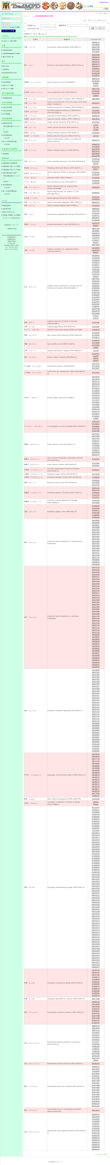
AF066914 (96, 340)
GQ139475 (96, 833)
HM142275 (96, 928)
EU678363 (96, 1053)
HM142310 (96, 953)
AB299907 (96, 653)
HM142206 (96, 891)
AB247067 (96, 543)
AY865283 (96, 1051)
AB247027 (96, 577)
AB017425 (96, 89)
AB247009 (96, 691)
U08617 (96, 169)
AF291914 (96, 470)
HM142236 (96, 907)
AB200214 (96, 233)
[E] (33, 36)
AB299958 (96, 739)
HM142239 (96, 914)
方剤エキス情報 (8, 88)
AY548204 (96, 1071)
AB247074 (96, 707)
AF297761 (96, 428)
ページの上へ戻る (101, 1154)
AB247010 (96, 693)
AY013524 (96, 1037)
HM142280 (96, 939)
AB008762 (96, 1114)
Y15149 (96, 350)
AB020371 (96, 59)
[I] (41, 36)
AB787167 (96, 972)
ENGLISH (104, 2)
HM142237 (96, 909)
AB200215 (96, 250)
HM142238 (96, 911)
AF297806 (96, 431)
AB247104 (96, 618)
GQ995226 (96, 1147)
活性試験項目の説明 (10, 173)
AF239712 (96, 977)
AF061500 (96, 746)
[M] (49, 36)
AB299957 (96, 737)
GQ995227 (96, 1149)
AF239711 (96, 810)
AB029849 (96, 756)
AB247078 (96, 595)
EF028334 (96, 1128)
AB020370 (96, 57)
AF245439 (96, 799)
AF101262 (96, 172)
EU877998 (96, 1016)
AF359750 (96, 982)
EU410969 (96, 297)
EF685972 (96, 986)
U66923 (96, 360)
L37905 (95, 130)
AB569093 (96, 235)
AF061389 (96, 513)
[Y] (74, 36)
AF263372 (96, 353)
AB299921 (96, 732)
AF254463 (96, 205)
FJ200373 (95, 450)
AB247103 (96, 616)
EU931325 (96, 1133)
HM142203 (96, 884)
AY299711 (96, 215)
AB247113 (96, 721)
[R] (59, 36)
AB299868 (96, 639)
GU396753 (96, 872)
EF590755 (96, 293)
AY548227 (96, 240)
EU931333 (96, 1135)
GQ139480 (96, 844)
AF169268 (96, 258)
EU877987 (96, 1083)
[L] (47, 36)
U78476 (96, 318)
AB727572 (96, 386)
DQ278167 (96, 279)
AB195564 (96, 763)
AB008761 (96, 1066)
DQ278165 (96, 245)
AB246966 (96, 523)
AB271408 (96, 436)
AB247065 (96, 539)
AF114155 (96, 485)
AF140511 (96, 337)
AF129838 (96, 391)
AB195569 (96, 773)
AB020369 (96, 55)
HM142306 (96, 944)
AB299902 (96, 562)
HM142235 (96, 904)
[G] (37, 36)
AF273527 (96, 368)
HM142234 (96, 902)
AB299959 (96, 742)
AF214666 (96, 343)
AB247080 (96, 600)
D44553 (96, 276)
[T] (63, 36)
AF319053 (96, 1033)
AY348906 (96, 445)
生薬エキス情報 (8, 85)
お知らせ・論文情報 (10, 41)
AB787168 (96, 975)
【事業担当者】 (12, 229)
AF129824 (96, 388)
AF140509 (96, 335)
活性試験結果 (7, 135)
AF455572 (96, 443)
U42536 (96, 136)
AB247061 (96, 530)
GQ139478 (96, 840)
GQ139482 (96, 849)
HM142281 (96, 941)
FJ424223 (95, 75)
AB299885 (96, 728)
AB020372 (96, 62)
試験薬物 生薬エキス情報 (11, 166)
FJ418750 (95, 495)
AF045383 (96, 480)
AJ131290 (95, 326)
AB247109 (96, 712)
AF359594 (96, 812)
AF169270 (96, 262)
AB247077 (96, 593)
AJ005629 (95, 477)
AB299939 (96, 564)
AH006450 (96, 116)
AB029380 (96, 99)
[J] (43, 36)
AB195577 (96, 789)
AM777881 (96, 793)
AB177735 (96, 761)
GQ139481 (96, 847)
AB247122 (96, 627)
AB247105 (96, 621)
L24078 (95, 85)
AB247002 (96, 675)
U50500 (96, 802)
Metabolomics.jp (8, 212)
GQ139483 (96, 851)
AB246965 (96, 520)
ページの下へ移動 (101, 13)
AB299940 (96, 658)
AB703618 (96, 1006)
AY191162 (96, 213)
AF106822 (96, 426)
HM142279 (96, 937)
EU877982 (96, 1130)
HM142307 (96, 946)
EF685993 (96, 993)
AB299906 (96, 651)
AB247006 (96, 684)
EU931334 (96, 1106)
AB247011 (96, 695)
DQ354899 (96, 156)
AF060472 (96, 510)
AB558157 (96, 42)
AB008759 (96, 1026)
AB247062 (96, 532)
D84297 (96, 252)
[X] (72, 36)
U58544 (96, 225)
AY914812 (96, 402)
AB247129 (96, 632)
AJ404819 (95, 459)
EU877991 (96, 1092)
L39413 (95, 1060)
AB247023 (96, 567)
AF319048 (96, 393)
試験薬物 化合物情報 (10, 163)
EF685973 (96, 819)
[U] (65, 36)
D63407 (96, 242)
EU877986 (96, 1080)
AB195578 (96, 791)
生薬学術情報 (7, 50)
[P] (55, 36)
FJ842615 (95, 497)
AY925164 (96, 1126)
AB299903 (96, 730)
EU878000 (96, 1097)
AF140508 (96, 333)
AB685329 (96, 144)
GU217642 (96, 854)
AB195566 (96, 768)
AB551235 (96, 488)
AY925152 (96, 1009)
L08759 (95, 164)
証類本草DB (7, 209)
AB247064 (96, 536)
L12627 (95, 125)
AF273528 (96, 372)
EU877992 (96, 1094)
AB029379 (96, 107)
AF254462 (96, 197)
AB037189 (96, 228)
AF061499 (96, 744)
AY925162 (96, 274)
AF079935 (96, 482)
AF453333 (96, 441)
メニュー (27, 16)
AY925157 (96, 1124)
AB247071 (96, 553)
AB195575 (96, 786)
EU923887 (96, 414)
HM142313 (96, 960)
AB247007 (96, 686)
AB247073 (96, 705)
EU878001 (96, 1099)
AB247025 (96, 572)
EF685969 (96, 984)
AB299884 (96, 725)
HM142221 (96, 895)
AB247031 (96, 586)
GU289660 (96, 858)
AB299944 (96, 667)
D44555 (96, 356)
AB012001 (96, 119)
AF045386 (96, 508)
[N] (51, 36)
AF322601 (96, 110)
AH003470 (96, 223)
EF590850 (96, 295)
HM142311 (96, 955)
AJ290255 (95, 180)
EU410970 (96, 299)
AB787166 (96, 970)
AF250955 (96, 345)
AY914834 (96, 404)
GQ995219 (96, 1142)
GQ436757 (96, 455)
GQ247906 (96, 309)
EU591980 (96, 73)
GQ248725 (96, 311)
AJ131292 (95, 267)
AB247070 (96, 550)
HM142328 (96, 965)
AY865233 (96, 1049)
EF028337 (96, 1076)
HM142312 (96, 958)
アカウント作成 (8, 31)
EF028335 (96, 1011)
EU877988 (96, 1085)
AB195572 (96, 779)
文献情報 (6, 69)
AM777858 (96, 999)
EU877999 (96, 1018)
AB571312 (96, 1030)
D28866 (96, 95)
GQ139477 (96, 837)
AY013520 (96, 397)
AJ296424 (95, 517)
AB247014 (96, 702)
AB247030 (96, 584)
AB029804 (96, 754)
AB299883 (96, 723)
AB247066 (96, 541)
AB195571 (96, 777)
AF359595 (96, 979)
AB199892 (96, 248)
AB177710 (96, 759)
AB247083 (96, 607)
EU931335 (96, 1022)
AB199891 (96, 231)
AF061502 (96, 751)
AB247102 (96, 557)
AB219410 (96, 1110)
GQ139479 (96, 842)
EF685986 (96, 991)
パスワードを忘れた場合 (10, 27)
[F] (35, 36)
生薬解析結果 (7, 98)
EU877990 (96, 1090)
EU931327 (96, 1020)
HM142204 (96, 886)
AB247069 (96, 548)
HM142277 (96, 932)
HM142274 (96, 925)
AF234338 (96, 177)
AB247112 (96, 718)
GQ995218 (96, 1140)
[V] (67, 36)
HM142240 (96, 916)
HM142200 (96, 877)
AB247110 (96, 714)
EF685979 (96, 989)
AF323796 (96, 112)
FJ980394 (95, 306)
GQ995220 (96, 1144)
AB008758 (96, 1002)
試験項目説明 (7, 123)
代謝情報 (6, 154)
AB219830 (96, 670)
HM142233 (96, 900)
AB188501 (96, 68)
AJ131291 (95, 238)
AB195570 (96, 775)
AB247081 (96, 602)
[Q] (57, 36)
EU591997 (96, 304)
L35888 (95, 418)
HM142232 (96, 898)
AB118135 (96, 377)
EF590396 (96, 281)
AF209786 (96, 81)
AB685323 (96, 208)
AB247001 (96, 672)
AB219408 (96, 1004)
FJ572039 (95, 51)
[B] (27, 36)
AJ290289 (95, 183)
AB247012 (96, 698)
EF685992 (96, 826)
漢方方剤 (6, 66)
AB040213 (96, 202)
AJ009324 (95, 329)
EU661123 (96, 409)
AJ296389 (95, 515)
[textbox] (78, 25)
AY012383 (96, 463)
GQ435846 (96, 452)
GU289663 (96, 865)
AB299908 (96, 655)
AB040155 (96, 91)
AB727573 (96, 438)
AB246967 (96, 525)
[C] (29, 36)
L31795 (95, 127)
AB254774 (96, 381)
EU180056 (96, 220)
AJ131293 (95, 322)
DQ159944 (96, 1073)
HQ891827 (96, 967)
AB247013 (96, 700)
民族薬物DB (7, 205)
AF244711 (96, 167)
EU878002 (96, 1101)
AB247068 (96, 546)
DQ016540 (96, 149)
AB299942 (96, 662)
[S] (61, 36)
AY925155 (96, 272)
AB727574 (96, 490)
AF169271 (96, 265)
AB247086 (96, 614)
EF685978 (96, 821)
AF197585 (96, 159)
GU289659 (96, 856)
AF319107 (96, 1035)
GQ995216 (96, 1137)
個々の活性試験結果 (10, 141)
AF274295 (96, 474)
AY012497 (96, 465)
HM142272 (96, 921)
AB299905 (96, 648)
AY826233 (96, 1044)
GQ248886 (96, 313)
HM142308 (96, 948)
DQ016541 (96, 151)
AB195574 (96, 784)
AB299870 (96, 644)
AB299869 (96, 641)
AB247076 (96, 590)
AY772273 (96, 400)
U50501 (96, 804)
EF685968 (96, 817)
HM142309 (96, 951)
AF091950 (96, 421)
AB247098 (96, 555)
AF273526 (96, 366)
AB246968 (96, 527)
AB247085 (96, 611)
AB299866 (96, 634)
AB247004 (96, 679)
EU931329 (96, 1056)
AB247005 (96, 682)
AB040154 (96, 79)
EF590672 (96, 290)
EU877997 (96, 1013)
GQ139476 (96, 835)
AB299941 (96, 660)
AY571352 (96, 71)
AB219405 (96, 1028)
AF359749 (96, 814)
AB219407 (96, 1069)
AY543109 (96, 448)
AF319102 (96, 395)
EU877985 (96, 1078)
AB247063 (96, 534)
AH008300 (96, 187)
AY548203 (96, 1039)
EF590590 (96, 288)
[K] (45, 36)
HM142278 (96, 934)
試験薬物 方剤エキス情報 (11, 169)
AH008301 (96, 193)
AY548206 (96, 1121)
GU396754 (96, 995)
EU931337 (96, 1058)
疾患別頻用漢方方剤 (10, 73)
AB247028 (96, 579)
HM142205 (96, 888)
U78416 (96, 316)
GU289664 (96, 867)
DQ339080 (96, 153)
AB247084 (96, 609)
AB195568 (96, 770)
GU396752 (96, 870)
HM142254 (96, 918)
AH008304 (96, 199)
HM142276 (96, 930)
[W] (69, 36)
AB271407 (96, 434)
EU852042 (96, 828)
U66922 (96, 358)
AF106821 (96, 424)
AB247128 (96, 630)
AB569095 (96, 255)
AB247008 (96, 688)
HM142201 (96, 879)
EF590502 (96, 286)
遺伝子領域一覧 (8, 57)
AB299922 (96, 735)
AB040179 (96, 140)
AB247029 (96, 581)
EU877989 (96, 1087)
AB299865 (96, 560)
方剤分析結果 (7, 110)
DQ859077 (96, 218)
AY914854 (96, 407)
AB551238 (96, 384)
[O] (53, 36)
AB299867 (96, 637)
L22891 (95, 347)
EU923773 (96, 411)
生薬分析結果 (7, 107)
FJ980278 (95, 796)
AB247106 (96, 623)
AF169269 (96, 260)
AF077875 (96, 364)
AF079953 (96, 502)
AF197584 (96, 93)
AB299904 (96, 646)
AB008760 (96, 1063)
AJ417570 (95, 211)
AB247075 (96, 709)
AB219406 (96, 1117)
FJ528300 (95, 416)
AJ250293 (95, 174)
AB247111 (96, 716)
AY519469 (96, 147)
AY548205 (96, 1119)
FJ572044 (95, 830)
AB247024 (96, 570)
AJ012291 (95, 161)
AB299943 (96, 665)
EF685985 (96, 823)
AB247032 (96, 588)
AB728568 (96, 45)
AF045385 (96, 506)
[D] (31, 36)
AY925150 (96, 269)
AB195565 (96, 766)
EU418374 (96, 302)
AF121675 (96, 807)
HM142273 (96, 923)
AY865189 (96, 1046)
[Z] (76, 36)
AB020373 (96, 64)
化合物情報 (6, 82)
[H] (39, 36)
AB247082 (96, 604)
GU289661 (96, 860)
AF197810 (96, 122)
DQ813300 (96, 49)
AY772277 (96, 1042)
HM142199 (96, 874)
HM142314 (96, 962)
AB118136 (96, 379)
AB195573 (96, 782)
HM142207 (96, 893)
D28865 (96, 83)
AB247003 (96, 677)
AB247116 (96, 625)
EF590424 (96, 283)
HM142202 (96, 881)
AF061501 (96, 749)
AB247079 (96, 597)
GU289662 (96, 863)
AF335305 (96, 133)
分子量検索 (6, 114)
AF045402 (96, 500)
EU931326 (96, 1103)
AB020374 (96, 66)
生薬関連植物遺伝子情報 (11, 53)
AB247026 (96, 574)
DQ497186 (96, 47)
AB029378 (96, 103)
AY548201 (96, 492)
